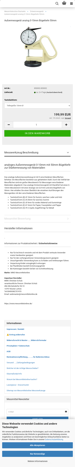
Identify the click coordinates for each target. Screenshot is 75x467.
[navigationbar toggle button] (71, 3)
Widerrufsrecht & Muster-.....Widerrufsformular (26, 340)
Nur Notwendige (37, 454)
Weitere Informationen (38, 461)
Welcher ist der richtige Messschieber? (22, 368)
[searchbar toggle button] (57, 3)
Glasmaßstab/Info (14, 374)
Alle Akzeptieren (37, 445)
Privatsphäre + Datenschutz (18, 346)
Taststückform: (10, 100)
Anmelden (37, 419)
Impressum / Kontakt (15, 329)
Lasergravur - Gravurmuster (18, 385)
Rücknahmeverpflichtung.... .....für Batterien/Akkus (28, 357)
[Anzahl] (37, 124)
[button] (8, 124)
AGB (8, 351)
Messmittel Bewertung (17, 218)
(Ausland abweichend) (54, 92)
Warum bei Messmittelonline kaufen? (22, 379)
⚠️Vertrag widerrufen (16, 335)
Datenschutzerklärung (54, 439)
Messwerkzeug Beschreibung (21, 152)
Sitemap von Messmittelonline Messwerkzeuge (26, 390)
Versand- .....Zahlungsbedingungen (21, 363)
